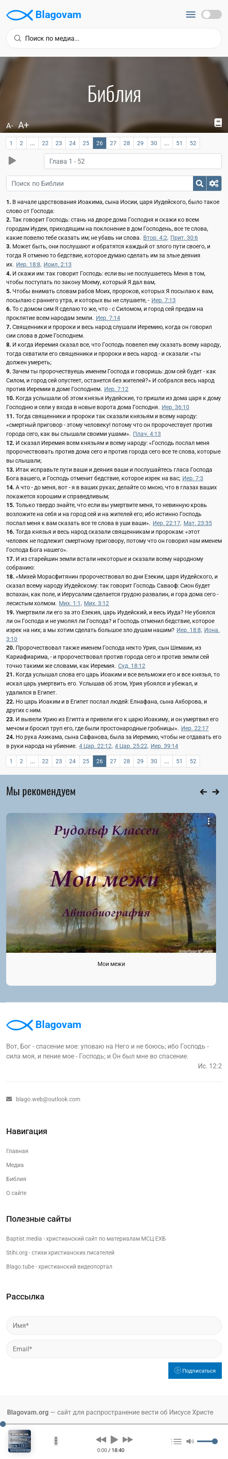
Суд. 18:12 (131, 665)
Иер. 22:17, (167, 523)
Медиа (15, 1165)
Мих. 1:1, (70, 603)
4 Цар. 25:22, (132, 746)
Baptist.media (24, 1238)
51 (179, 143)
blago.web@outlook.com (43, 1099)
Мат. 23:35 (198, 523)
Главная (17, 1151)
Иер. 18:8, (29, 264)
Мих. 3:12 (96, 603)
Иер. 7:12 (116, 389)
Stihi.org (17, 1252)
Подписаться (195, 1371)
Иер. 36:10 (175, 407)
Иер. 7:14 (108, 318)
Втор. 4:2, (155, 237)
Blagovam (43, 15)
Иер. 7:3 (192, 478)
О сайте (16, 1193)
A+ (23, 125)
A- (9, 125)
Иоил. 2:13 (58, 264)
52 (193, 143)
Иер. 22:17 (195, 728)
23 (59, 143)
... (32, 143)
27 (113, 143)
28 (126, 143)
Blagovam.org (28, 1412)
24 (72, 143)
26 (99, 143)
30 (154, 143)
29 (140, 143)
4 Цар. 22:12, (96, 746)
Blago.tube (20, 1266)
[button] (101, 1439)
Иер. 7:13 (163, 300)
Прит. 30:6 (184, 237)
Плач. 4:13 (147, 434)
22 (45, 143)
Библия (16, 1179)
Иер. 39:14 (164, 746)
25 (86, 143)
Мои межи (111, 964)
